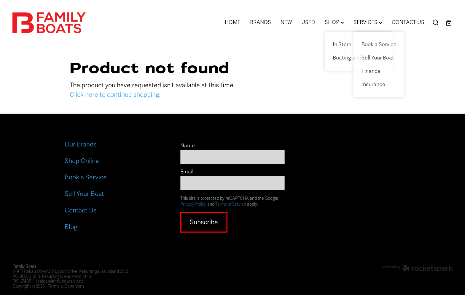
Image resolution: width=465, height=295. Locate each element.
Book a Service (86, 177)
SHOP (334, 22)
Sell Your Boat (84, 194)
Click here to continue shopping (114, 95)
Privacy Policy (193, 204)
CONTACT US (408, 22)
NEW (286, 22)
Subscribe (204, 222)
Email (186, 172)
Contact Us (80, 210)
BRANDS (260, 22)
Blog (71, 227)
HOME (233, 22)
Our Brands (80, 144)
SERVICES (367, 22)
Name (187, 146)
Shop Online (82, 161)
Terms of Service (230, 204)
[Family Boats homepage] (56, 22)
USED (308, 22)
